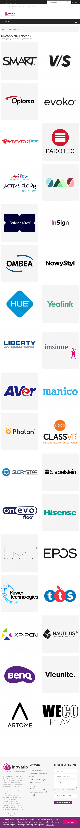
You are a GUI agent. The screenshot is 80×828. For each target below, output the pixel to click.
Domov (4, 30)
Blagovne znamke (13, 30)
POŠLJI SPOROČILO (63, 803)
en (76, 2)
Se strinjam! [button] (70, 822)
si (72, 2)
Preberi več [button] (50, 825)
